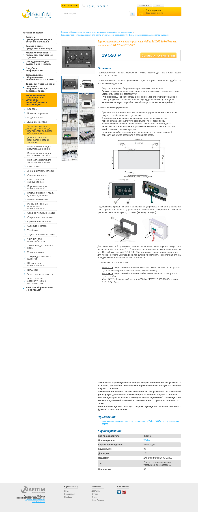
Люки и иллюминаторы (40, 170)
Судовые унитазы (37, 225)
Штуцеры (32, 269)
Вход (159, 5)
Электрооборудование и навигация (39, 288)
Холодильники (35, 252)
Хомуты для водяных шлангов (39, 257)
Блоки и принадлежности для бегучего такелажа (39, 39)
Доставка (78, 19)
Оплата (88, 19)
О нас (94, 497)
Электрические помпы (40, 274)
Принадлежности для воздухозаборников (39, 147)
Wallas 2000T (107, 268)
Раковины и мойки (38, 199)
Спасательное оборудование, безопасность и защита (40, 77)
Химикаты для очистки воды (40, 246)
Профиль (68, 497)
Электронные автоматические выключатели (36, 281)
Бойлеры (32, 108)
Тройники (33, 230)
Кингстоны (33, 166)
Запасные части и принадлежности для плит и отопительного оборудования (40, 130)
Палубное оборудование (34, 69)
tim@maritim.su (38, 502)
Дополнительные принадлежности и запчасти (38, 140)
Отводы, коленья (37, 175)
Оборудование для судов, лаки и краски (39, 62)
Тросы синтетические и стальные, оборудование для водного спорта (40, 87)
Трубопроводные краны (41, 234)
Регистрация (145, 5)
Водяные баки (35, 117)
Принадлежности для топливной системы (39, 161)
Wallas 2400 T (108, 279)
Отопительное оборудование (35, 180)
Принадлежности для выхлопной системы (39, 154)
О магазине (100, 19)
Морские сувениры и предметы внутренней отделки (40, 55)
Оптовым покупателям (120, 19)
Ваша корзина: (153, 10)
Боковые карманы (37, 113)
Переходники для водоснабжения (37, 187)
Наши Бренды (98, 500)
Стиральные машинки (40, 217)
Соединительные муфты (41, 212)
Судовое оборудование (35, 500)
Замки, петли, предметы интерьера (39, 47)
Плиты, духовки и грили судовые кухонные (40, 194)
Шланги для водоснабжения (36, 264)
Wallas (147, 440)
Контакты (67, 19)
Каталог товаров (33, 32)
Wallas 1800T (107, 273)
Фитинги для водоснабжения (36, 240)
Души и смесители (37, 121)
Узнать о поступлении (158, 55)
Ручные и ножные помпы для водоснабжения (37, 206)
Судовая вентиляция (39, 221)
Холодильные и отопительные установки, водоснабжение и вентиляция (36, 100)
